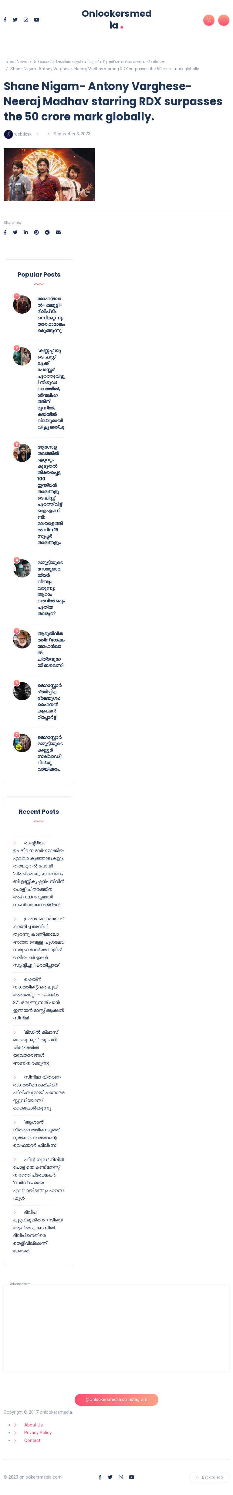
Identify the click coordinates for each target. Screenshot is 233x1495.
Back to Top (209, 1477)
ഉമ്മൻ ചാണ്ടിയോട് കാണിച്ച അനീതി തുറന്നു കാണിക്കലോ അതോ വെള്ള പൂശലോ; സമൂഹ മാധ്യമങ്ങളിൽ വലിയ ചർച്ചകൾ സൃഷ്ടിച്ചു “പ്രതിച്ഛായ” (38, 942)
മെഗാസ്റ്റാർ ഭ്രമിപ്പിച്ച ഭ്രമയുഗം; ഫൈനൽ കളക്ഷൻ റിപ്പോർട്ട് (49, 701)
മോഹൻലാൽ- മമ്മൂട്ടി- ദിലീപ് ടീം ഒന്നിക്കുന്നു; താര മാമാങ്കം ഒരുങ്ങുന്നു (51, 314)
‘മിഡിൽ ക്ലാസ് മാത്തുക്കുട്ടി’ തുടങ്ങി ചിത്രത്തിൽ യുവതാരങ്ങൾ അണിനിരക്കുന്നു (35, 1047)
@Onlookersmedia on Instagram (116, 1399)
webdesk (23, 133)
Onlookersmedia (117, 19)
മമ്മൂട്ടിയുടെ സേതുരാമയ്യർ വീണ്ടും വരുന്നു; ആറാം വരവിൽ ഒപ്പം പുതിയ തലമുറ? (51, 588)
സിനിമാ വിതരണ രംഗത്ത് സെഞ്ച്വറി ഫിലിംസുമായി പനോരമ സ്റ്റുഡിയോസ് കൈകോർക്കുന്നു (38, 1092)
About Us (33, 1425)
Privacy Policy (38, 1432)
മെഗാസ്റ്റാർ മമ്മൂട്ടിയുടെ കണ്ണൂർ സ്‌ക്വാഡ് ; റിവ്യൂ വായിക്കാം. (50, 753)
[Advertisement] (116, 1328)
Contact (32, 1440)
